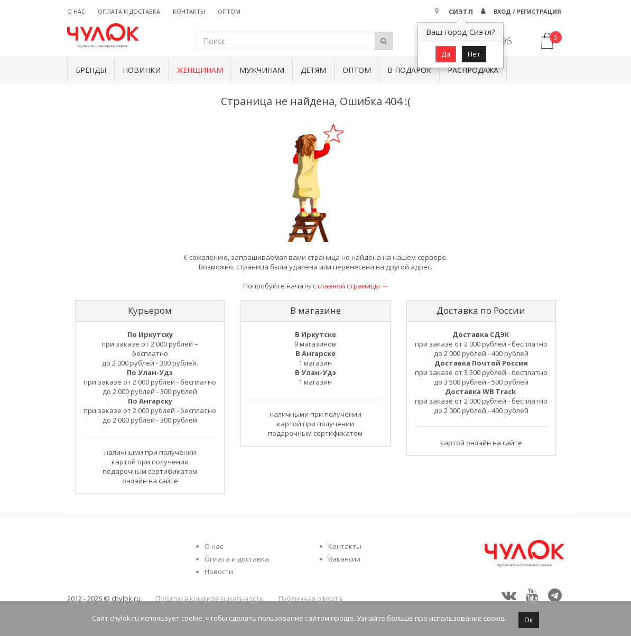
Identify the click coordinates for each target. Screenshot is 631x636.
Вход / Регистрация (527, 11)
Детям (313, 70)
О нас (76, 11)
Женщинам (200, 70)
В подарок (409, 70)
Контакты (189, 11)
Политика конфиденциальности (209, 598)
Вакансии (344, 559)
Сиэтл (461, 11)
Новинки (142, 70)
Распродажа (473, 70)
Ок (528, 619)
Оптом (229, 11)
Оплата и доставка (129, 11)
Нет (474, 54)
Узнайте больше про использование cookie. (431, 617)
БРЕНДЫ (91, 70)
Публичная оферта (310, 598)
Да (445, 54)
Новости (219, 571)
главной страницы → (353, 286)
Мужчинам (261, 70)
